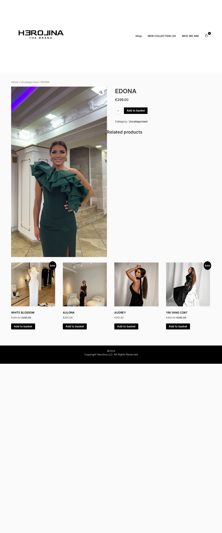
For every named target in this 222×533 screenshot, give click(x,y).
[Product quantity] (119, 110)
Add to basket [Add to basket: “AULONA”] (75, 326)
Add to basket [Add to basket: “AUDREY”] (126, 326)
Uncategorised (29, 82)
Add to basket (136, 110)
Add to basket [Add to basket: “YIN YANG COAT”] (178, 326)
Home (14, 82)
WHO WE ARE (190, 36)
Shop (138, 36)
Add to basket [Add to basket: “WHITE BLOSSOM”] (23, 326)
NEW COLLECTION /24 (162, 36)
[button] (101, 92)
